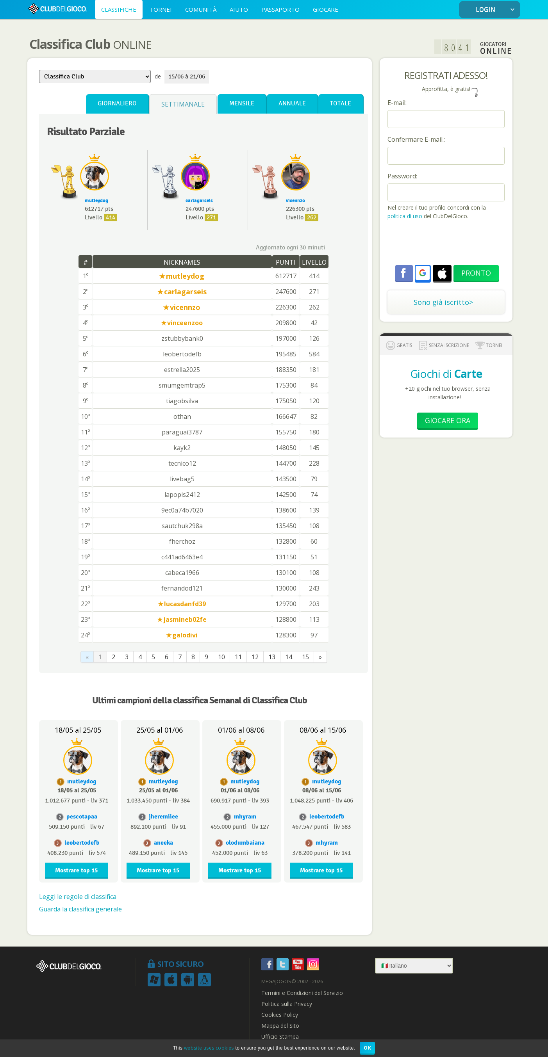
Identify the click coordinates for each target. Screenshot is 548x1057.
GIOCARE (325, 9)
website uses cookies (209, 1048)
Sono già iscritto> (443, 302)
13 (271, 657)
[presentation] (446, 243)
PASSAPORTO (280, 9)
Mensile (241, 103)
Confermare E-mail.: (416, 139)
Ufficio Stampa (280, 1036)
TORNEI (161, 9)
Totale (340, 103)
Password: (402, 176)
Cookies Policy (279, 1014)
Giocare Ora (447, 420)
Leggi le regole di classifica (77, 896)
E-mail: (397, 102)
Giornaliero (117, 103)
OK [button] (367, 1048)
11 (238, 657)
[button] (422, 273)
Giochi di (446, 373)
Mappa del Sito (280, 1025)
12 (255, 657)
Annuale (292, 103)
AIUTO (239, 9)
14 (288, 657)
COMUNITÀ (200, 9)
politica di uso (405, 216)
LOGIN (497, 10)
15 (305, 657)
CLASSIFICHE (118, 9)
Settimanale (183, 104)
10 (221, 657)
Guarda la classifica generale (80, 909)
